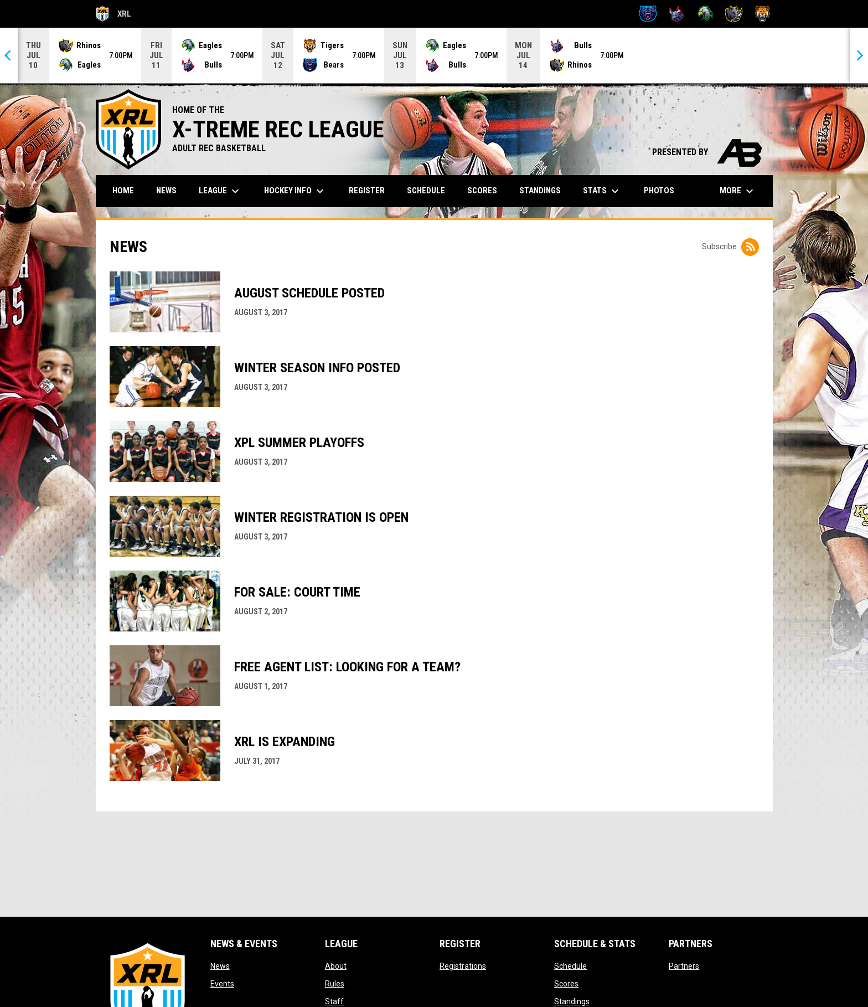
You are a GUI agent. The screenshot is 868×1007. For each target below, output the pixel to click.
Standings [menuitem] (540, 191)
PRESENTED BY (707, 152)
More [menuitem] (738, 191)
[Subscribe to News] (750, 247)
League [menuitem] (220, 191)
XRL (113, 14)
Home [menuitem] (123, 191)
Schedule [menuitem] (426, 191)
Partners (684, 966)
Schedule (570, 966)
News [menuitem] (166, 191)
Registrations (463, 966)
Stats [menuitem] (602, 191)
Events (222, 983)
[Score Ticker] (434, 55)
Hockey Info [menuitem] (295, 191)
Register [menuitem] (367, 191)
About (336, 966)
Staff (334, 1001)
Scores (566, 983)
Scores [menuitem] (482, 191)
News (220, 966)
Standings (572, 1001)
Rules (334, 983)
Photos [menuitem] (659, 191)
